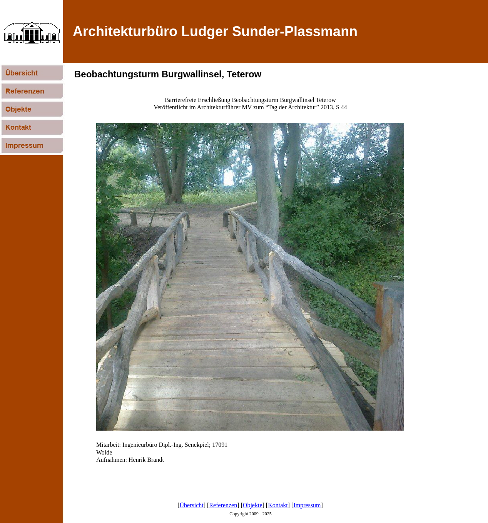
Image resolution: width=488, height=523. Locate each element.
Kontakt (278, 505)
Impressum (307, 505)
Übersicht (192, 505)
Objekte (252, 505)
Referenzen (223, 505)
